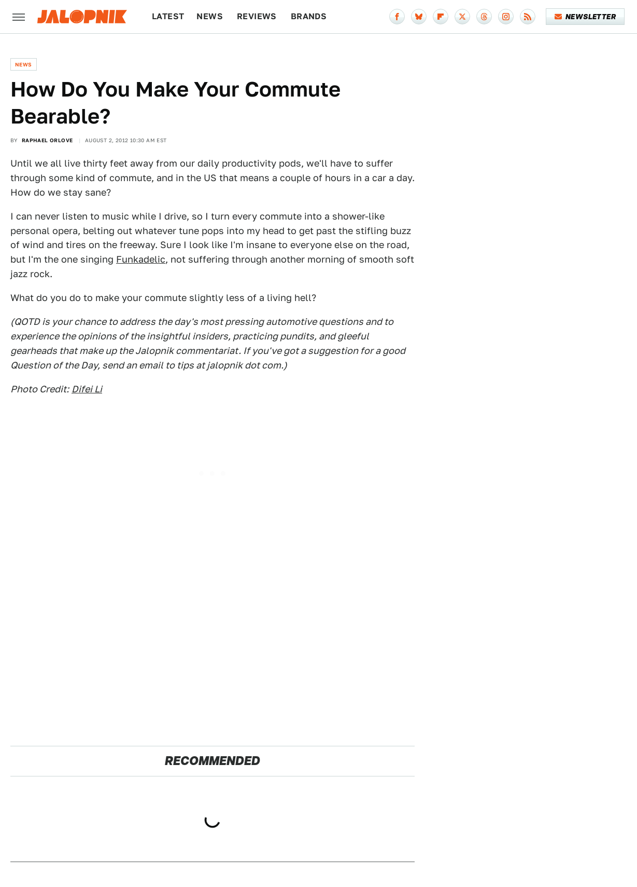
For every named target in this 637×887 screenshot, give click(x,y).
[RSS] (527, 16)
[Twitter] (462, 16)
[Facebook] (397, 16)
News (209, 16)
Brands (309, 16)
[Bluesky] (419, 16)
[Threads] (484, 16)
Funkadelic (140, 259)
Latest (168, 16)
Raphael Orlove (47, 140)
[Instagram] (506, 16)
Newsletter (585, 16)
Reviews (257, 16)
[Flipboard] (440, 16)
